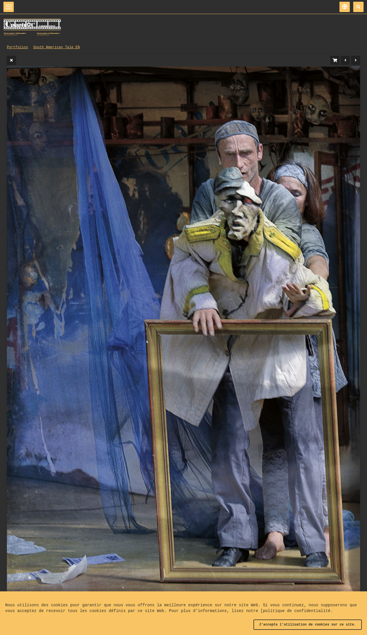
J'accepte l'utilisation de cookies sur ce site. (307, 625)
